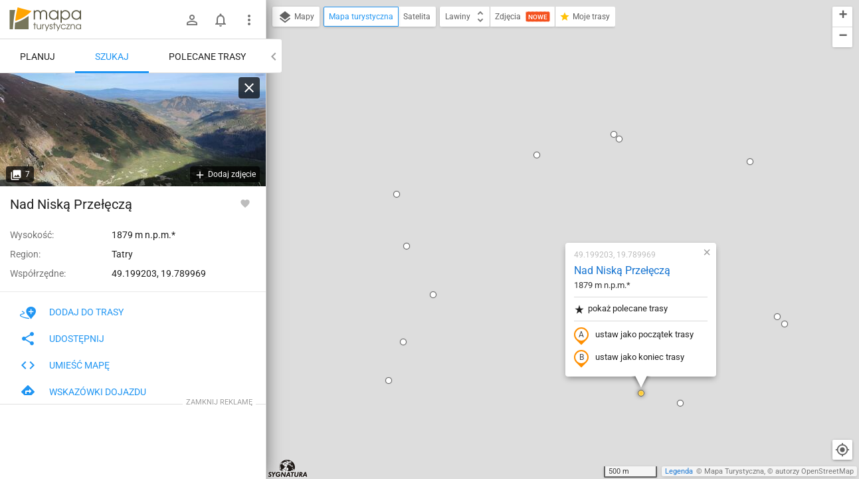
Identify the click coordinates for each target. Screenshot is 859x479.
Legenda (679, 471)
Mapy (296, 17)
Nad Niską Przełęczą (544, 116)
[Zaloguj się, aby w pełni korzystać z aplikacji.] (245, 203)
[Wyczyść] (249, 87)
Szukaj (112, 56)
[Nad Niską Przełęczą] (133, 129)
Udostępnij (62, 339)
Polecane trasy (207, 56)
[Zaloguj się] (192, 20)
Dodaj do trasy (72, 312)
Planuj (37, 56)
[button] (318, 40)
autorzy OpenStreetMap (814, 471)
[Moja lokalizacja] (842, 450)
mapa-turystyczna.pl (45, 19)
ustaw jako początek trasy (555, 181)
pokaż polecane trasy (542, 155)
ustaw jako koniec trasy (551, 204)
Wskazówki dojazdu (83, 392)
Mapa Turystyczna (734, 471)
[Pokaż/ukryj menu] (249, 20)
